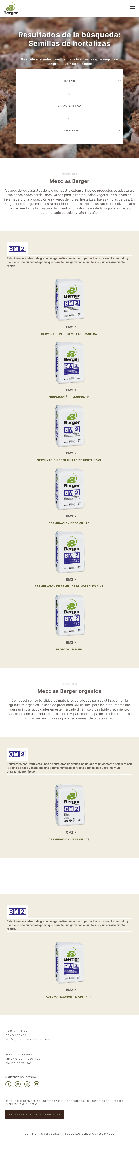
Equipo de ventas (18, 1063)
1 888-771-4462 (16, 1030)
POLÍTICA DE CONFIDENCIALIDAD (28, 1039)
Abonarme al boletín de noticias (35, 1114)
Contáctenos (16, 1035)
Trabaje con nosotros (23, 1058)
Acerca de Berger (19, 1054)
